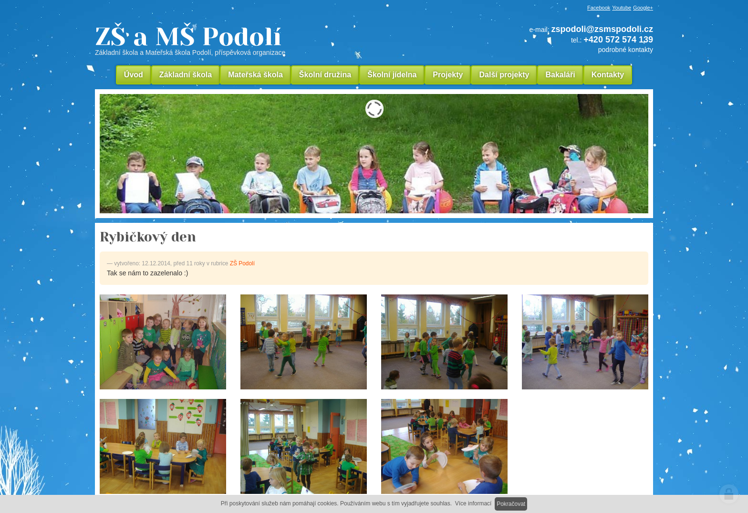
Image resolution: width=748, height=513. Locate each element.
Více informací (473, 503)
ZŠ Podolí (242, 263)
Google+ (643, 7)
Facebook (598, 7)
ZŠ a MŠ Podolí (255, 40)
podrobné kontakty (625, 49)
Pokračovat (511, 504)
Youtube (621, 7)
